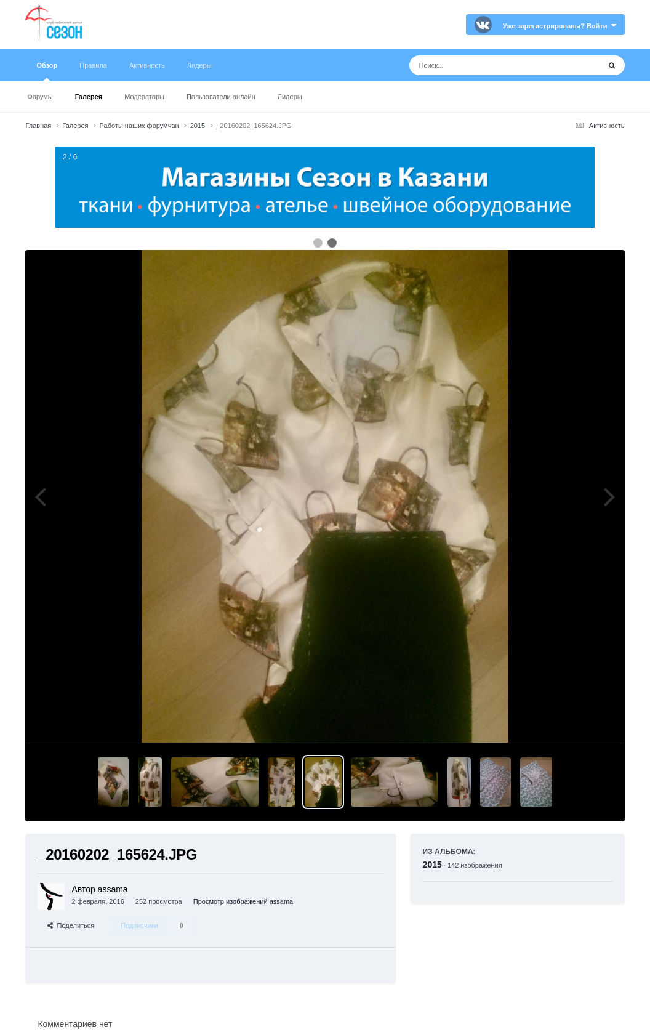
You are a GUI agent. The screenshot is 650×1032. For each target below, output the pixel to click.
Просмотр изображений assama (243, 901)
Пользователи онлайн (221, 96)
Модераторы (144, 96)
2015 (432, 864)
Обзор (46, 71)
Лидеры (290, 96)
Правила (93, 65)
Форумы (39, 96)
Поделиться (70, 925)
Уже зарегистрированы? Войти (559, 26)
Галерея (88, 96)
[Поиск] (481, 65)
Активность (147, 65)
